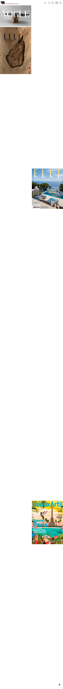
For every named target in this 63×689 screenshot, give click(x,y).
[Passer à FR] (52, 2)
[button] (45, 3)
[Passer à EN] (49, 2)
